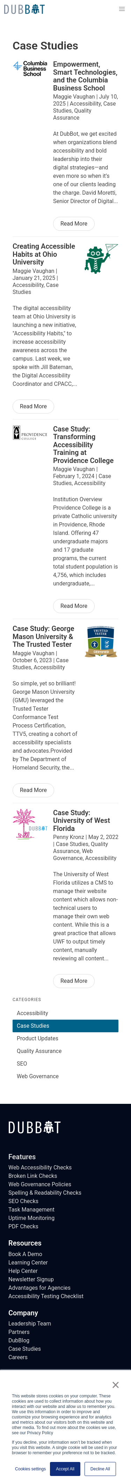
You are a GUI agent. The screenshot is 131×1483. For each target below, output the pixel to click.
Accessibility (32, 1013)
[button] (122, 9)
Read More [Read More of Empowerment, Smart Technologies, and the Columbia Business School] (73, 223)
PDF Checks (23, 1226)
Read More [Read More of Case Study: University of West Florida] (73, 981)
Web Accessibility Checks (40, 1167)
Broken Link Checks (32, 1176)
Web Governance (38, 1076)
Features (22, 1157)
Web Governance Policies (39, 1184)
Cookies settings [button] (30, 1469)
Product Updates (37, 1038)
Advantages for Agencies (39, 1287)
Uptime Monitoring (31, 1218)
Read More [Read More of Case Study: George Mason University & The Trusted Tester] (33, 790)
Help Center (23, 1271)
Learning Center (28, 1262)
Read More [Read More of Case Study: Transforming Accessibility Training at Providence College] (73, 606)
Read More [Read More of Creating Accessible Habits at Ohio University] (33, 406)
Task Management (31, 1209)
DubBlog (18, 1340)
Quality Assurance (39, 1051)
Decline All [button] (100, 1469)
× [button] (115, 1385)
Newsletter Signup (31, 1279)
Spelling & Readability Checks (44, 1192)
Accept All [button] (65, 1469)
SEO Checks (23, 1201)
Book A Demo (25, 1254)
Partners (19, 1332)
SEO (22, 1063)
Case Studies (33, 1025)
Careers (18, 1357)
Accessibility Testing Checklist (45, 1296)
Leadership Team (29, 1323)
